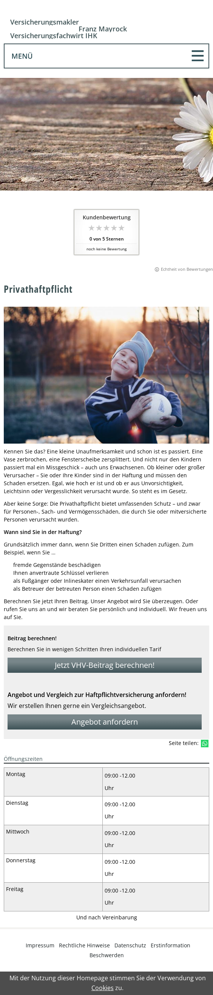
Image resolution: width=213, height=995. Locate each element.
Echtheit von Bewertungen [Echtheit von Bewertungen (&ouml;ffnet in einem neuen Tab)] (187, 269)
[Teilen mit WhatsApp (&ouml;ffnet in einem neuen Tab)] (204, 743)
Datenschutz (130, 945)
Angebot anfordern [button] (104, 722)
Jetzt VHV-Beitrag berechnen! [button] (104, 665)
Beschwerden (107, 955)
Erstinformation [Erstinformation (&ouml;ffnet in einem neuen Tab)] (170, 945)
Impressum (40, 945)
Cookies (102, 988)
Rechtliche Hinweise (84, 945)
